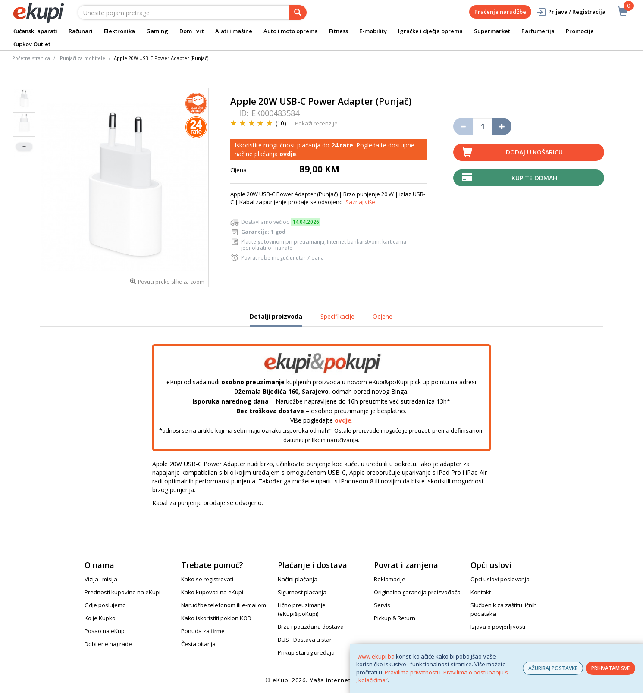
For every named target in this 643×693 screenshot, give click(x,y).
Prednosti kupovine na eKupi (122, 592)
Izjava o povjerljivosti (497, 626)
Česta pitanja (198, 644)
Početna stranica (31, 58)
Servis (382, 605)
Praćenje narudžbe (500, 12)
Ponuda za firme (203, 631)
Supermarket (492, 31)
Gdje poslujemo (105, 605)
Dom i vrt (191, 31)
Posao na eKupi (105, 631)
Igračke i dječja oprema (430, 31)
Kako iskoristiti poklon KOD (216, 618)
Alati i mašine (233, 31)
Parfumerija (538, 31)
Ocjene (382, 316)
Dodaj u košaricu (534, 152)
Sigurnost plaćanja (302, 592)
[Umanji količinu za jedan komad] (463, 126)
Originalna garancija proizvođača (417, 592)
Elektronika (119, 31)
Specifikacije (337, 316)
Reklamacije (389, 579)
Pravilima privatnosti (411, 672)
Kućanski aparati (34, 31)
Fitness (338, 31)
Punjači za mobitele (82, 58)
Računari (81, 31)
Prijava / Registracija (570, 12)
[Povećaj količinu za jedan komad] (501, 126)
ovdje (287, 154)
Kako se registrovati (207, 579)
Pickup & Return (394, 618)
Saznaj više (360, 202)
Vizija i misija (101, 579)
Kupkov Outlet (31, 44)
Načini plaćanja (297, 579)
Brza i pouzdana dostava (311, 626)
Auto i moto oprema (290, 31)
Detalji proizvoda (276, 319)
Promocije (580, 31)
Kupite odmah (534, 178)
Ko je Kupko (100, 618)
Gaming (157, 31)
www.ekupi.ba (376, 656)
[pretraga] (298, 12)
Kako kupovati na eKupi (212, 592)
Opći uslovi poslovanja (500, 579)
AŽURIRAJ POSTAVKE (552, 668)
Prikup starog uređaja (306, 652)
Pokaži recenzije (316, 123)
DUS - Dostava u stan (305, 639)
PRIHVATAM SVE (610, 668)
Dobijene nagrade (108, 644)
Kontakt (480, 592)
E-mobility (373, 31)
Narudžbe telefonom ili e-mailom (223, 605)
